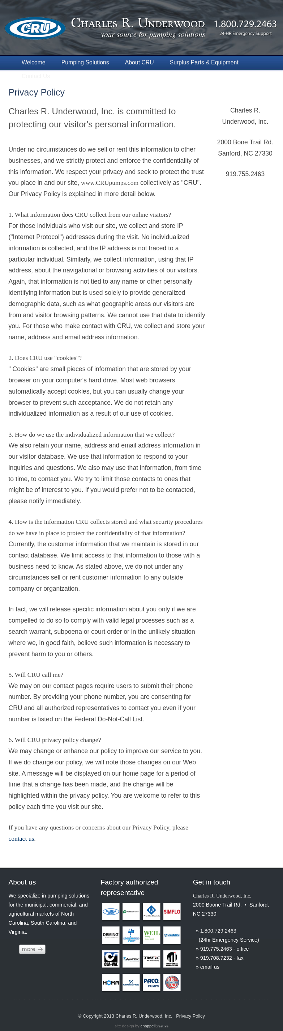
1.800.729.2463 (218, 931)
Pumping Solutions (85, 62)
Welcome (34, 62)
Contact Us (36, 76)
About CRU (139, 62)
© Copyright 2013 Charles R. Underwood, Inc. (125, 1016)
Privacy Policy (36, 92)
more (32, 949)
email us (210, 967)
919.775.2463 (216, 949)
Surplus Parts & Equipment (204, 62)
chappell (154, 1026)
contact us (21, 838)
